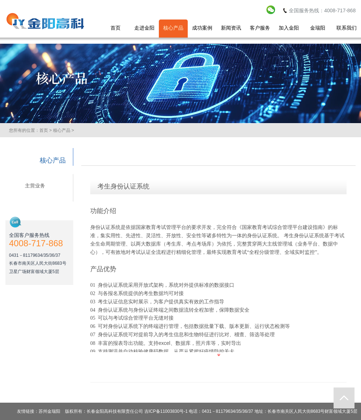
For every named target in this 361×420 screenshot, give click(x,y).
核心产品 (173, 28)
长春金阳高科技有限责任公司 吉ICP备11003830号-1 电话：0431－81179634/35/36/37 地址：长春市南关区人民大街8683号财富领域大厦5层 (222, 411)
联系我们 (346, 28)
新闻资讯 (231, 28)
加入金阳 (289, 28)
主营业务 (35, 186)
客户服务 (260, 28)
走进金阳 (144, 28)
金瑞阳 (317, 28)
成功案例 (202, 28)
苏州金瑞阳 (49, 411)
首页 (115, 28)
